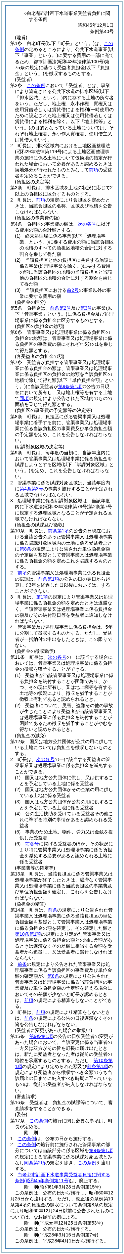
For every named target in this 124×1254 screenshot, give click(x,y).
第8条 (25, 549)
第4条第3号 (31, 488)
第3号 (86, 308)
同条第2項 (34, 1162)
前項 (93, 169)
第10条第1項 (28, 934)
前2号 (73, 290)
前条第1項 (58, 530)
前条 (52, 910)
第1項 (42, 597)
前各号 (32, 843)
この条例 (36, 85)
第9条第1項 (70, 386)
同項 (24, 398)
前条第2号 (60, 308)
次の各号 (87, 224)
